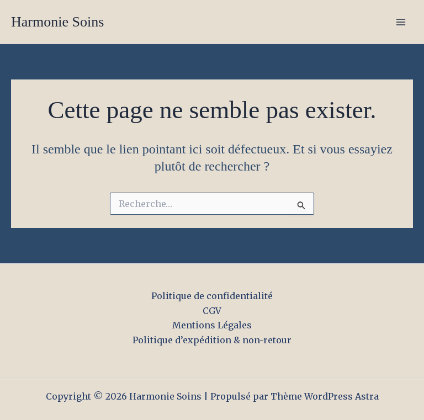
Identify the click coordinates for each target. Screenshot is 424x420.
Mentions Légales (212, 325)
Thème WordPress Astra (325, 396)
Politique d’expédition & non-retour (212, 339)
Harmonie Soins (57, 22)
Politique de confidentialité (212, 295)
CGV (212, 310)
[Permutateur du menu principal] (401, 22)
